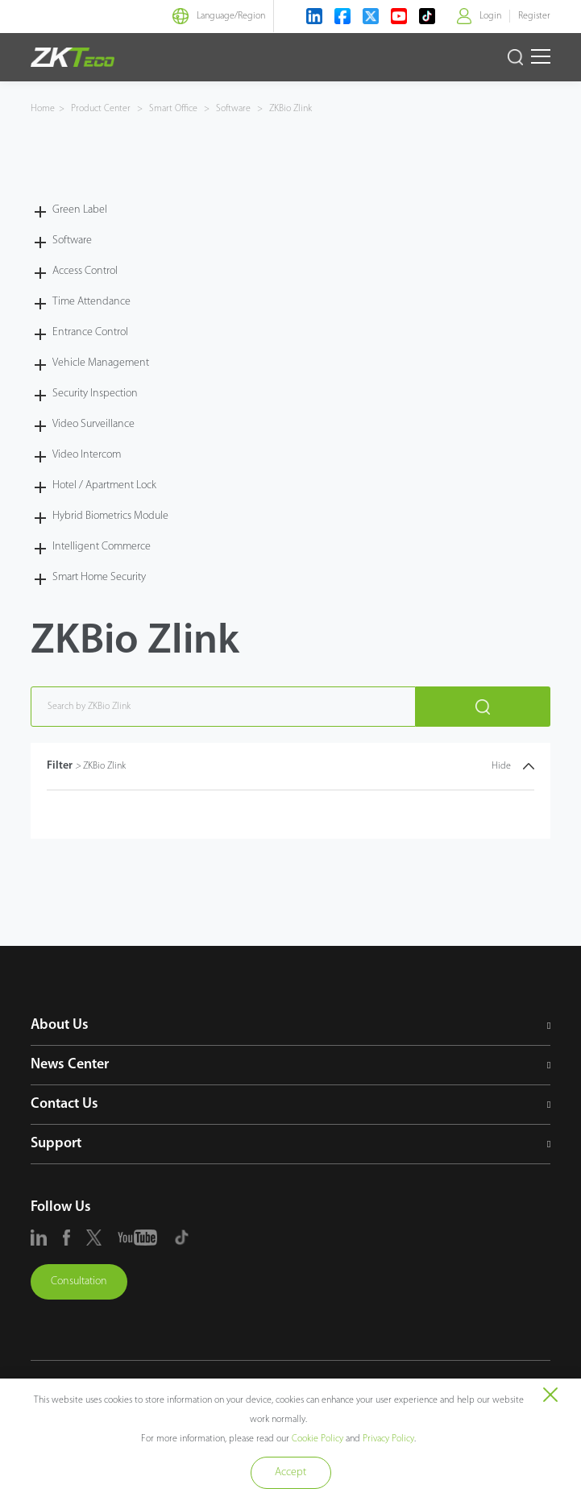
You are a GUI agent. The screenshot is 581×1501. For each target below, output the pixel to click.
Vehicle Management (100, 363)
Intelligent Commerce (101, 547)
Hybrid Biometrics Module (110, 516)
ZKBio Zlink (289, 109)
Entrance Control (90, 332)
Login (490, 16)
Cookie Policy (317, 1439)
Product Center (102, 109)
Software (233, 109)
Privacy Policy (388, 1439)
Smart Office (173, 109)
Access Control (85, 271)
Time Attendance (91, 302)
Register (534, 16)
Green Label (79, 210)
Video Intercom (86, 455)
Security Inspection (95, 394)
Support (56, 1143)
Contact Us (64, 1104)
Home (43, 109)
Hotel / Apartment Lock (104, 485)
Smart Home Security (99, 577)
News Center (70, 1064)
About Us (60, 1025)
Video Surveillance (93, 424)
